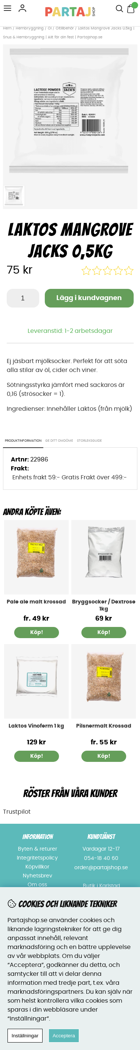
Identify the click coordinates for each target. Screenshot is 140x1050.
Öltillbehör (65, 28)
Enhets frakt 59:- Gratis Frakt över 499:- (69, 477)
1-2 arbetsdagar (89, 331)
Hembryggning (30, 28)
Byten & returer (37, 849)
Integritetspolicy (37, 858)
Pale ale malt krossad (36, 602)
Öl (50, 28)
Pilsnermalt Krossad (103, 726)
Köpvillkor (37, 867)
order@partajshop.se (101, 867)
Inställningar (25, 1035)
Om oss (37, 884)
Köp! (36, 632)
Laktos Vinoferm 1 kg (36, 726)
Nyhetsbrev (37, 876)
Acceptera (64, 1035)
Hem (7, 28)
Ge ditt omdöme (59, 440)
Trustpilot (17, 812)
